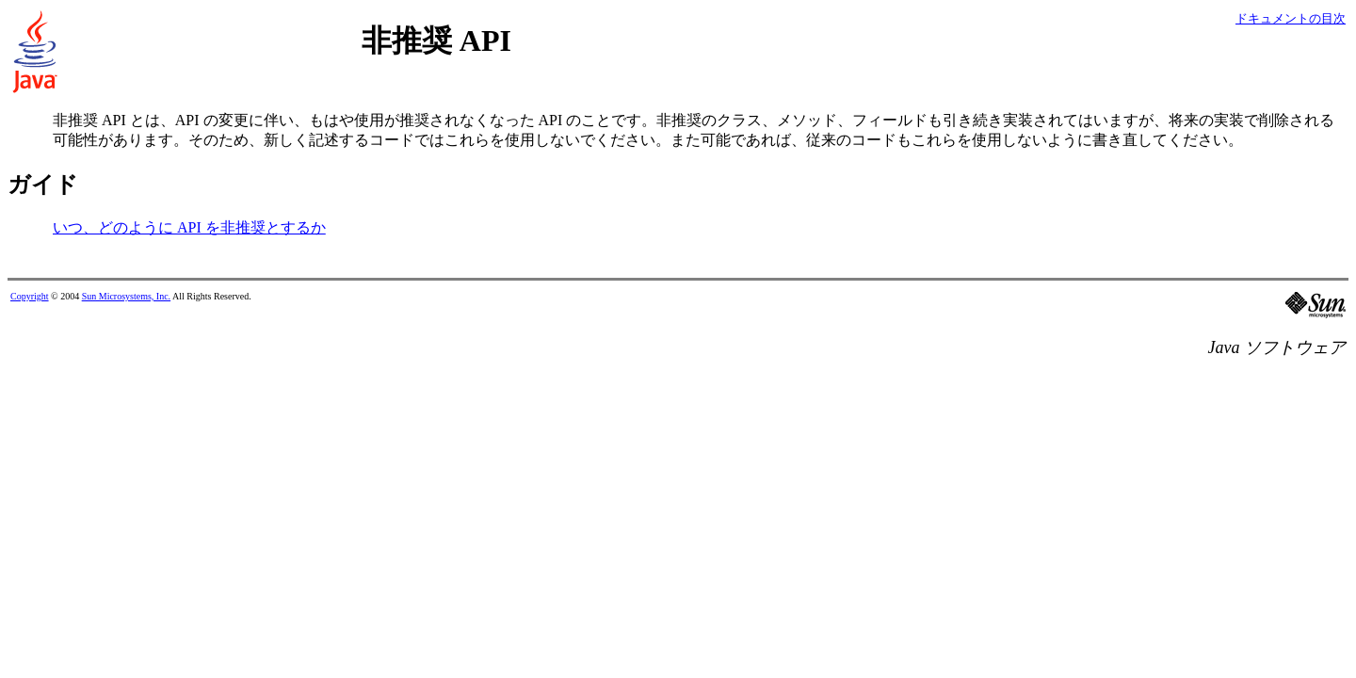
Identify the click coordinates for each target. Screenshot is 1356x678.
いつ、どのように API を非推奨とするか (189, 227)
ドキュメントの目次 (1290, 18)
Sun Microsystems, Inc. (126, 296)
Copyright (29, 296)
